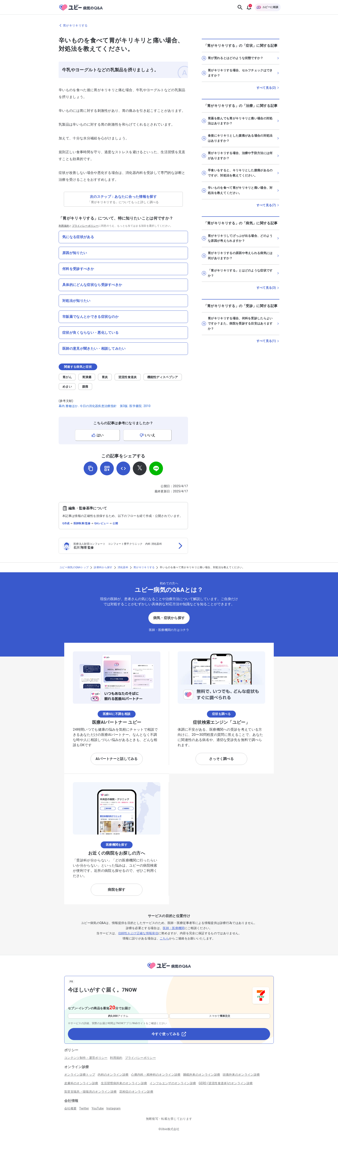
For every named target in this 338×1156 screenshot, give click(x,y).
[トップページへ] (169, 969)
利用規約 (64, 225)
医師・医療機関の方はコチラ (169, 630)
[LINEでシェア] (156, 468)
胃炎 (105, 377)
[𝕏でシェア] (140, 468)
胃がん (67, 377)
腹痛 (85, 386)
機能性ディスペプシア (162, 377)
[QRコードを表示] (107, 468)
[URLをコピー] (90, 468)
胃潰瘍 (86, 377)
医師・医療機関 (173, 928)
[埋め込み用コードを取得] (123, 468)
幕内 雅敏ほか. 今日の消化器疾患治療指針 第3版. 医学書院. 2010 (104, 406)
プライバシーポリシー (85, 225)
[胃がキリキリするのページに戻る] (169, 25)
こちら (164, 938)
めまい (67, 386)
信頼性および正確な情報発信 (138, 933)
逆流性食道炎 (127, 377)
